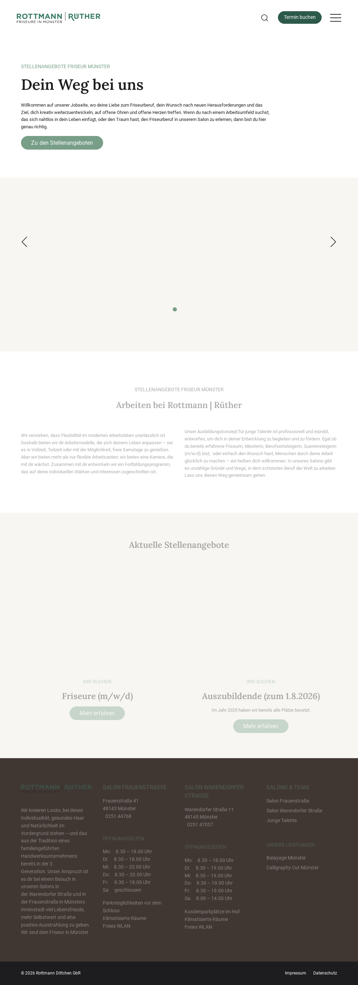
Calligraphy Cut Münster (292, 867)
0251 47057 (200, 824)
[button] (264, 17)
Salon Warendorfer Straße (294, 810)
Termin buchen (300, 17)
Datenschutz (325, 973)
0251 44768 (118, 816)
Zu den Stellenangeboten (62, 142)
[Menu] (335, 17)
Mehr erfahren (97, 713)
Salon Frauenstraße (287, 801)
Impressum (295, 973)
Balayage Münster (286, 858)
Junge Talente (281, 820)
